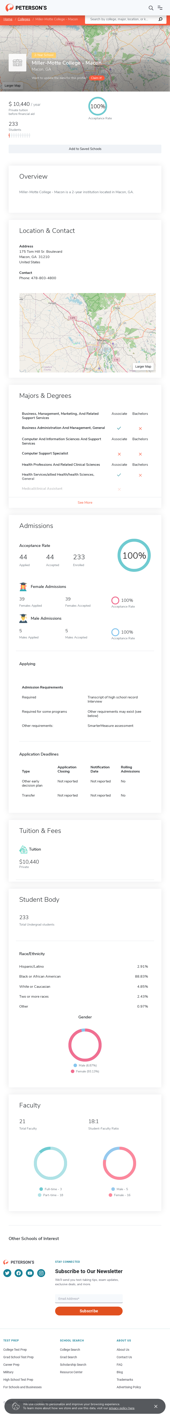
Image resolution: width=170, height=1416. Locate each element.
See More (85, 502)
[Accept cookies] (153, 1406)
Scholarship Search (73, 1364)
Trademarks (125, 1379)
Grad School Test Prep (18, 1357)
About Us (123, 1349)
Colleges (24, 19)
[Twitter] (7, 1273)
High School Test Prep (18, 1379)
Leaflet (116, 27)
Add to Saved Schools (85, 149)
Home (8, 19)
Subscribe (89, 1311)
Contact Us (124, 1357)
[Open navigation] (160, 7)
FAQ (119, 1364)
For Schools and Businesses (22, 1387)
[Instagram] (41, 1273)
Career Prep (11, 1364)
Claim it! (96, 78)
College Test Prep (15, 1349)
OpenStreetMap (140, 27)
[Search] (151, 7)
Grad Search (68, 1357)
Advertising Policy (129, 1387)
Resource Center (71, 1372)
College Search (70, 1349)
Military (8, 1372)
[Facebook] (19, 1273)
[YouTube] (30, 1273)
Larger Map (13, 85)
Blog (120, 1372)
